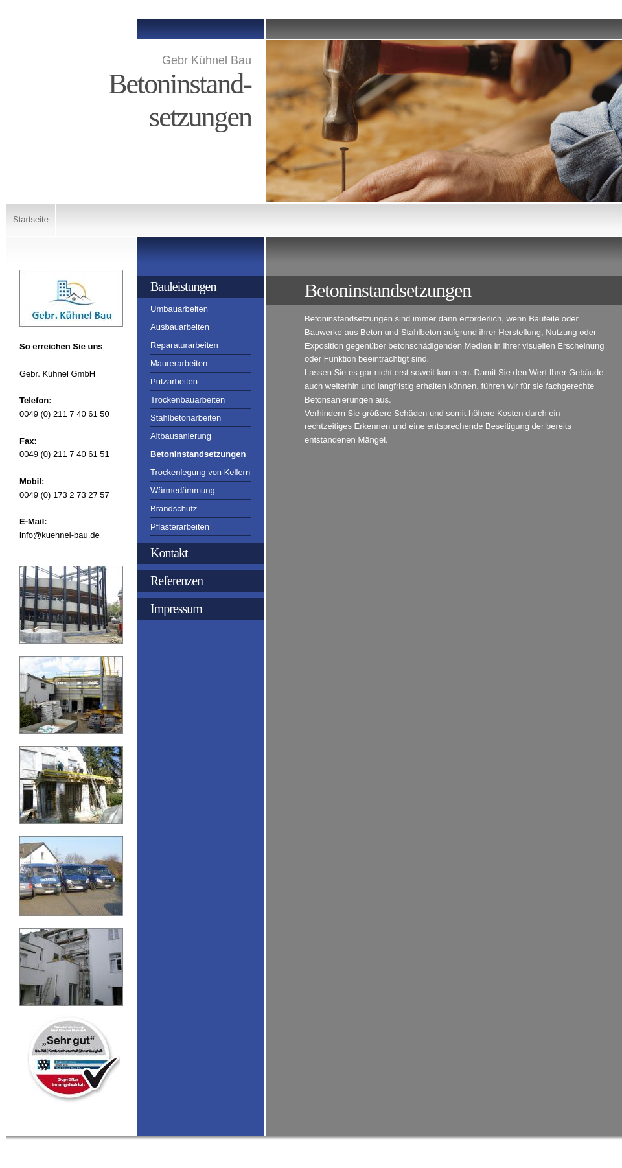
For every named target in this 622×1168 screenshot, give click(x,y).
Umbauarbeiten (179, 309)
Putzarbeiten (174, 381)
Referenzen (176, 581)
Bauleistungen (183, 286)
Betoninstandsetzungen (198, 454)
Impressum (176, 609)
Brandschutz (173, 508)
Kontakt (168, 553)
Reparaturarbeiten (184, 345)
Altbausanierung (180, 436)
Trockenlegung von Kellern (200, 472)
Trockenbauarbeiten (187, 399)
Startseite (31, 219)
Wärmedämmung (182, 490)
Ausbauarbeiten (179, 327)
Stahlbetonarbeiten (185, 418)
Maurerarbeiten (178, 363)
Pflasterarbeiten (179, 526)
